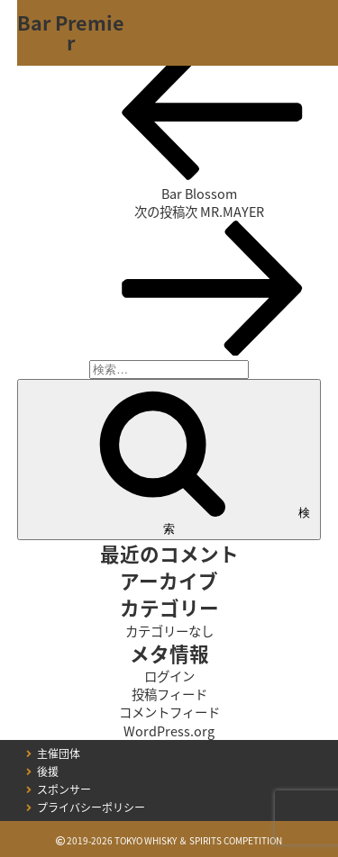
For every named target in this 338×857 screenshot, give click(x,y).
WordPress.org (169, 731)
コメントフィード (169, 712)
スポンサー (64, 789)
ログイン (169, 676)
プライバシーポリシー (91, 807)
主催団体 (58, 753)
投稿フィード (169, 694)
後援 (48, 771)
